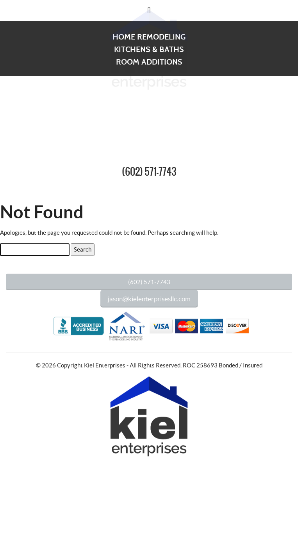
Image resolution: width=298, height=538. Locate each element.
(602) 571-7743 (149, 172)
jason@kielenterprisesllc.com (149, 304)
